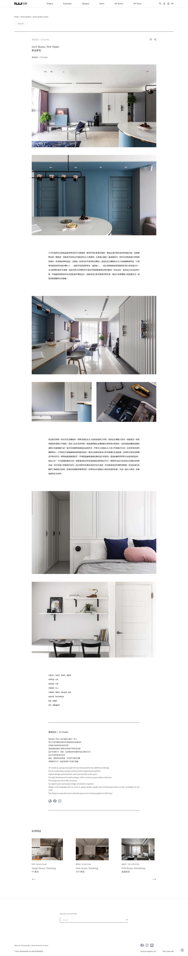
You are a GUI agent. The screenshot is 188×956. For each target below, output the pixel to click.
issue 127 (21, 23)
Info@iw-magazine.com (148, 951)
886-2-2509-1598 (168, 951)
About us (17, 945)
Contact (45, 945)
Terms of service (37, 945)
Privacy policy (26, 945)
